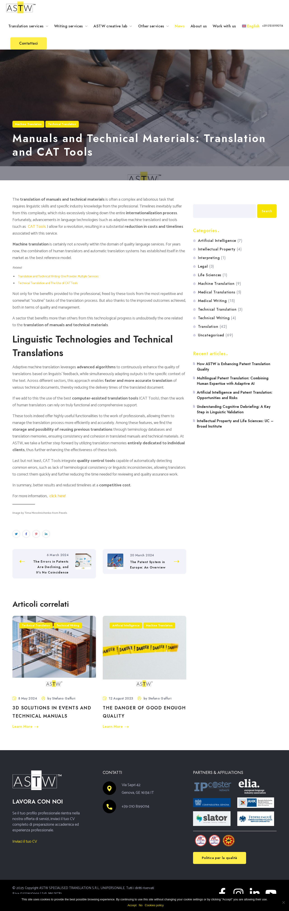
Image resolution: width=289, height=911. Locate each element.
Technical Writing (67, 625)
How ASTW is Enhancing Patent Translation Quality (233, 366)
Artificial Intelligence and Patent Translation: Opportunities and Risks (234, 395)
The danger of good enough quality (144, 712)
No (141, 905)
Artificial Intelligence (126, 625)
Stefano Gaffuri (63, 698)
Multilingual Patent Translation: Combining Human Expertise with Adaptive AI (232, 381)
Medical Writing (216, 301)
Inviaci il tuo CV (24, 841)
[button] (272, 25)
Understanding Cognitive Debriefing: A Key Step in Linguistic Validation (233, 409)
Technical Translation (62, 124)
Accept (132, 905)
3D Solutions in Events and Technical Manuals (51, 712)
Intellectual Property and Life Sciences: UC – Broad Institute (235, 423)
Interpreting (212, 258)
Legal (206, 266)
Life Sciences (212, 275)
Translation (212, 326)
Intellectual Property (220, 249)
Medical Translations (219, 292)
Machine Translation (28, 124)
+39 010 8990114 (135, 806)
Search (198, 199)
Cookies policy (154, 905)
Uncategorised (215, 335)
